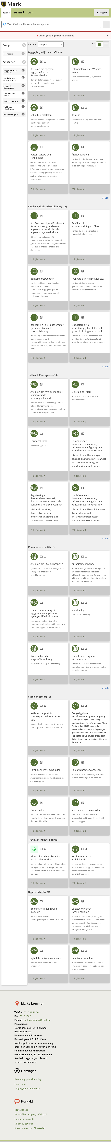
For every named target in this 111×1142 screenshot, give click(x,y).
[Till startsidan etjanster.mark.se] (12, 4)
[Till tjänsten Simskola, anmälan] (83, 957)
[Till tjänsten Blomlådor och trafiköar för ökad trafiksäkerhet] (48, 857)
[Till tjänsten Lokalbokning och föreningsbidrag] (89, 910)
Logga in (102, 13)
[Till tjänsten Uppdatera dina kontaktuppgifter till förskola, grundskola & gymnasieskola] (89, 327)
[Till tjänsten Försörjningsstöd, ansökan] (87, 769)
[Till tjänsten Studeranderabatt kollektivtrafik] (89, 857)
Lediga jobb (20, 1084)
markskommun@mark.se (36, 1020)
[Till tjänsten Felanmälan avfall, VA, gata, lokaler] (89, 70)
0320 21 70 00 (31, 1012)
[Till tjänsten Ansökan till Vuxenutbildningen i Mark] (89, 224)
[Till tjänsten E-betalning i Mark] (83, 391)
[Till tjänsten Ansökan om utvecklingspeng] (47, 563)
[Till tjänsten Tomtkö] (77, 114)
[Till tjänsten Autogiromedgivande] (84, 563)
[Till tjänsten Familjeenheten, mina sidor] (46, 769)
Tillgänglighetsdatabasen (27, 1089)
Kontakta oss (21, 1110)
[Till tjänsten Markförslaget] (80, 609)
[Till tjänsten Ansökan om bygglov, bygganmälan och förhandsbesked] (48, 71)
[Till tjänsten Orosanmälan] (39, 809)
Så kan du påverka (23, 1124)
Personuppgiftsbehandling (27, 1079)
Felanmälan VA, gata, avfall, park (31, 1115)
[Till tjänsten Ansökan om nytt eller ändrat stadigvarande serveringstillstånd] (48, 394)
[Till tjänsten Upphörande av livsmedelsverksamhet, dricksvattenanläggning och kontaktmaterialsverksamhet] (89, 499)
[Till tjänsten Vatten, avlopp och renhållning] (48, 155)
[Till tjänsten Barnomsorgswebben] (43, 278)
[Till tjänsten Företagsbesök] (39, 440)
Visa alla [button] (106, 198)
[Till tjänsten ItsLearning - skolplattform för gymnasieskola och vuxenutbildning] (48, 327)
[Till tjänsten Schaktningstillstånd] (42, 114)
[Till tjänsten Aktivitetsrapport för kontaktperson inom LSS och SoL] (48, 716)
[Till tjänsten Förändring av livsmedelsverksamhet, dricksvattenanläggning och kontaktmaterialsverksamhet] (89, 445)
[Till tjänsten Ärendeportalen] (81, 154)
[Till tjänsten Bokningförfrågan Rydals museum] (48, 910)
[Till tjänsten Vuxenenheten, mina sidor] (87, 809)
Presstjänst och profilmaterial (29, 1128)
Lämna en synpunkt (24, 1119)
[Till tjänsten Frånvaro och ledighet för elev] (89, 278)
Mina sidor (19, 13)
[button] (24, 45)
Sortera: (32, 44)
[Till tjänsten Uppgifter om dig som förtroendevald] (89, 657)
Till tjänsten (37, 95)
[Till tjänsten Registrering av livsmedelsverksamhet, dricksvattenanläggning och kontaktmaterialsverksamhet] (48, 499)
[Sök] (106, 25)
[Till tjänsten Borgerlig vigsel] (81, 712)
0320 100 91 (26, 1016)
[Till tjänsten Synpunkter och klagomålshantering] (48, 657)
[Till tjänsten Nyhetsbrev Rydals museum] (46, 957)
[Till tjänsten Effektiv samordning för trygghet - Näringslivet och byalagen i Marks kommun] (48, 612)
